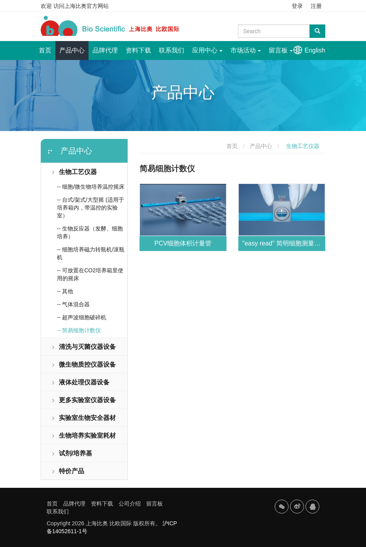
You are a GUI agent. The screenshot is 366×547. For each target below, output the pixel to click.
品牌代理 (105, 50)
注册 (316, 6)
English (315, 50)
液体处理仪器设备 (80, 382)
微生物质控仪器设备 (83, 364)
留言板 (281, 50)
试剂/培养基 (71, 453)
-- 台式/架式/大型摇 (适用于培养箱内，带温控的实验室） (90, 208)
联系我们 (171, 50)
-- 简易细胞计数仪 (79, 330)
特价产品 (67, 471)
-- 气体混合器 (73, 304)
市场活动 (245, 50)
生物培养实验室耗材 (83, 435)
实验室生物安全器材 (83, 417)
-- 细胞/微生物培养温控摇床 (91, 187)
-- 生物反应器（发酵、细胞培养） (90, 232)
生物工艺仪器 (74, 172)
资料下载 (138, 50)
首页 (47, 47)
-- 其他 (65, 291)
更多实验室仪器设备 (83, 400)
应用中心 (207, 50)
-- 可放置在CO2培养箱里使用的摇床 (90, 274)
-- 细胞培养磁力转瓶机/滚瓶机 (91, 253)
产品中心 (72, 50)
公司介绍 (130, 503)
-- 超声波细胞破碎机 (81, 317)
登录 (297, 6)
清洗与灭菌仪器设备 (83, 346)
